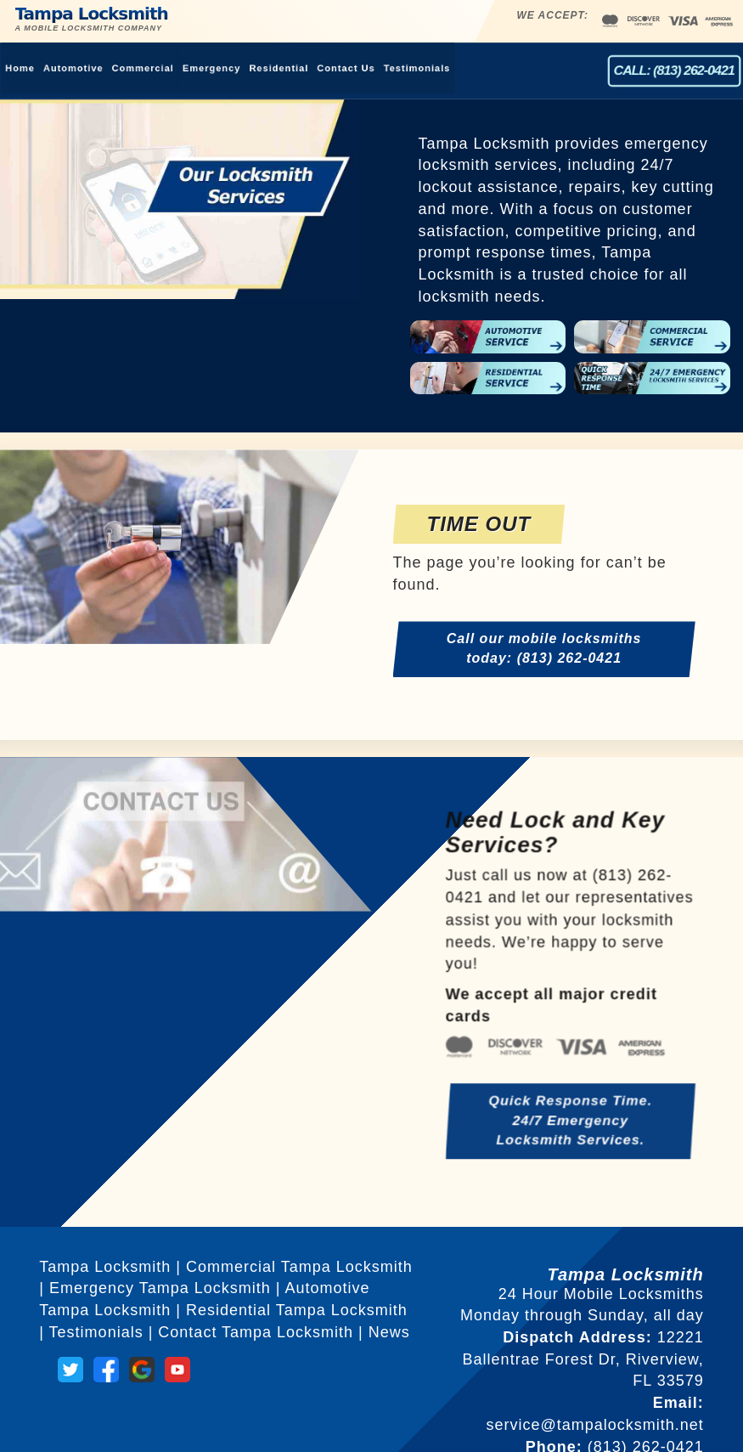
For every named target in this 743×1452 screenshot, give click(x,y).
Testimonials (420, 67)
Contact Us (344, 67)
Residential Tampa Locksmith (297, 1310)
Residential (272, 67)
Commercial (126, 67)
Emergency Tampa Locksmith (160, 1288)
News (389, 1332)
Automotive (52, 67)
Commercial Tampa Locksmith (299, 1266)
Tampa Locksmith (125, 12)
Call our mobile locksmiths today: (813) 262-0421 (544, 649)
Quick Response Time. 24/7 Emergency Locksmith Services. (570, 1133)
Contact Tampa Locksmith (255, 1332)
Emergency (200, 67)
